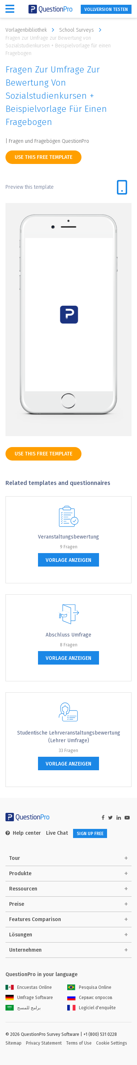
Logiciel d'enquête (91, 1007)
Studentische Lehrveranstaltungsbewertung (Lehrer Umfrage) (68, 737)
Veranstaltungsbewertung (68, 537)
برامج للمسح (23, 1007)
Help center (23, 833)
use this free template (43, 157)
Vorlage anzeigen (68, 560)
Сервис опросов (90, 997)
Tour (14, 858)
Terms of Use (79, 1043)
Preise (16, 904)
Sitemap (13, 1043)
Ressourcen (23, 889)
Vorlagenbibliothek (31, 30)
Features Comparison (35, 919)
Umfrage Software (29, 997)
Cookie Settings (111, 1043)
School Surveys (82, 30)
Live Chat (57, 833)
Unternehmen (25, 950)
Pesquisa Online (89, 987)
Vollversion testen (106, 9)
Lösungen (20, 935)
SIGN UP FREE (90, 833)
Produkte (20, 873)
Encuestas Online (28, 987)
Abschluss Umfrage (68, 635)
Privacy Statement (44, 1043)
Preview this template (29, 187)
